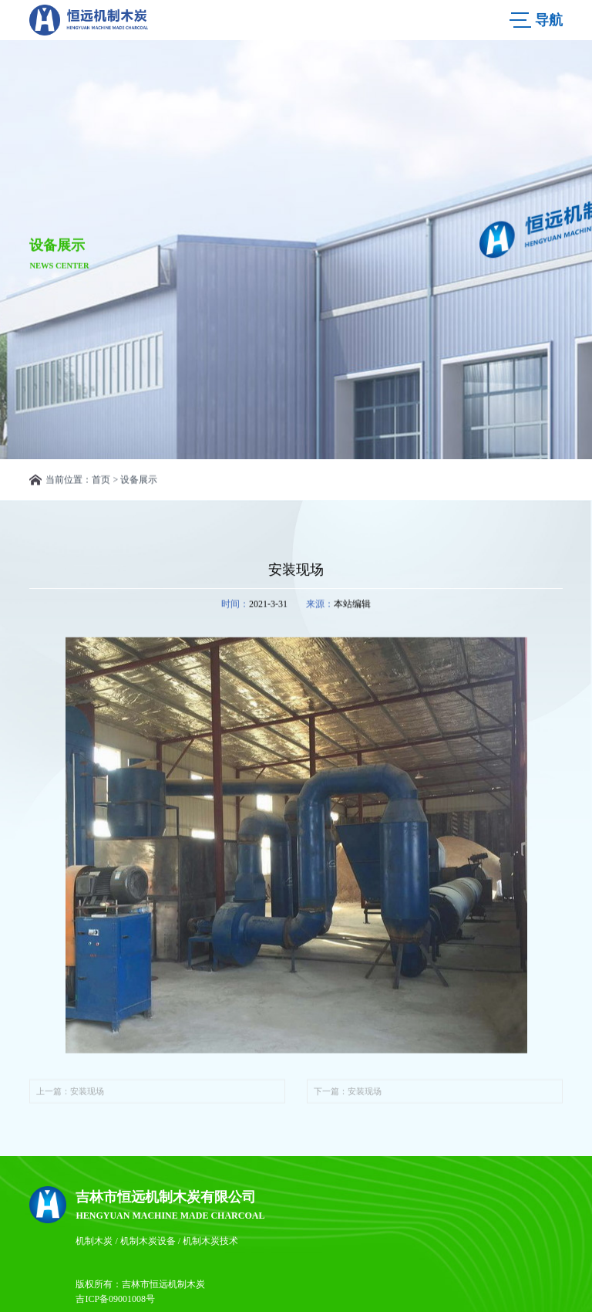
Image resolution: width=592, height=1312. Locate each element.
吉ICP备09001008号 (115, 1298)
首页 (101, 480)
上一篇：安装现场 (70, 1096)
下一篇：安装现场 (348, 1096)
